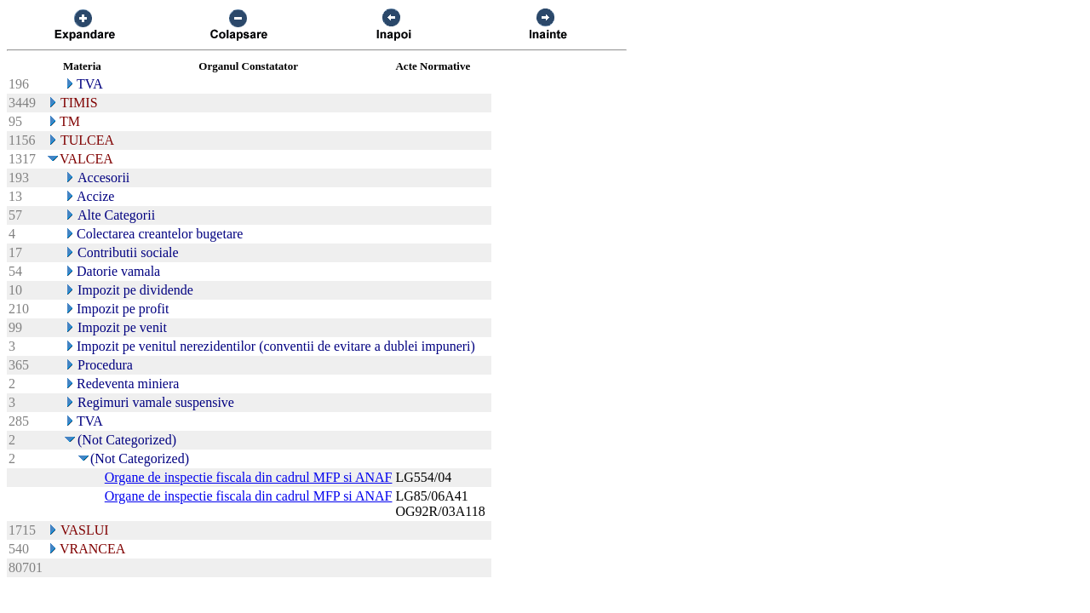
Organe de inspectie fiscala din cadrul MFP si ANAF (249, 477)
